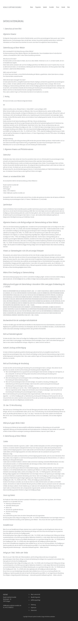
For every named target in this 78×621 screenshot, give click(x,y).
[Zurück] (28, 594)
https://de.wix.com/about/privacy (38, 121)
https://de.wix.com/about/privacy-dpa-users (48, 125)
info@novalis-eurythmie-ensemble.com (12, 605)
